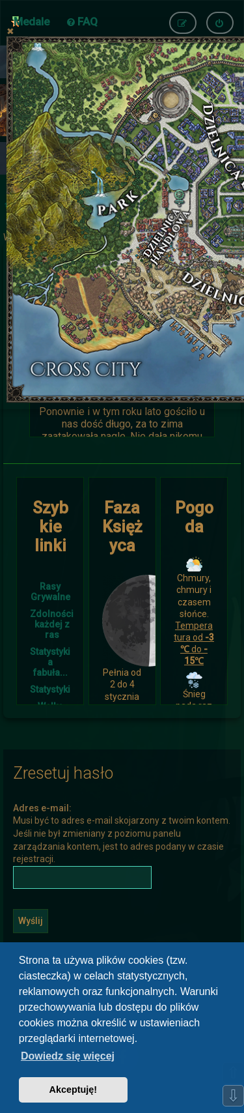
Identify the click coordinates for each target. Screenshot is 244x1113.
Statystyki (50, 689)
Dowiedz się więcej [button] (68, 1056)
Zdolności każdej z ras (52, 624)
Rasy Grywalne (50, 591)
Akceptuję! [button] (73, 1089)
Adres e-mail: (42, 808)
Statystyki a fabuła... (50, 662)
